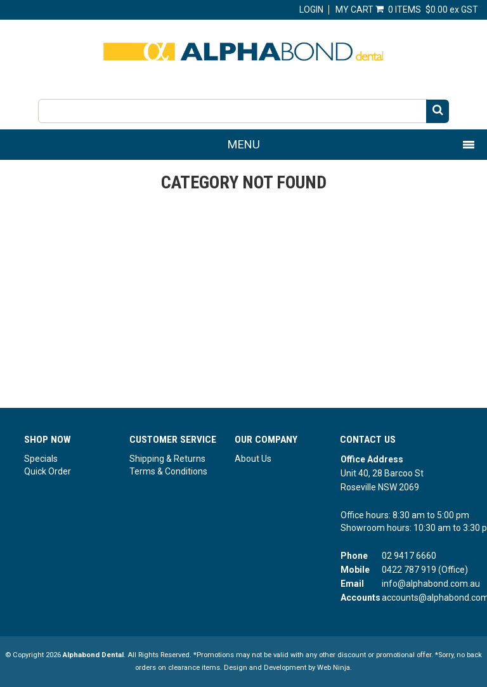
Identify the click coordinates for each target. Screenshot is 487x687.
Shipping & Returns (167, 459)
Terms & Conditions (168, 471)
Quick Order (47, 471)
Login (311, 9)
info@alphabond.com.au (431, 584)
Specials (41, 459)
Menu (244, 144)
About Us (253, 459)
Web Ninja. (334, 668)
